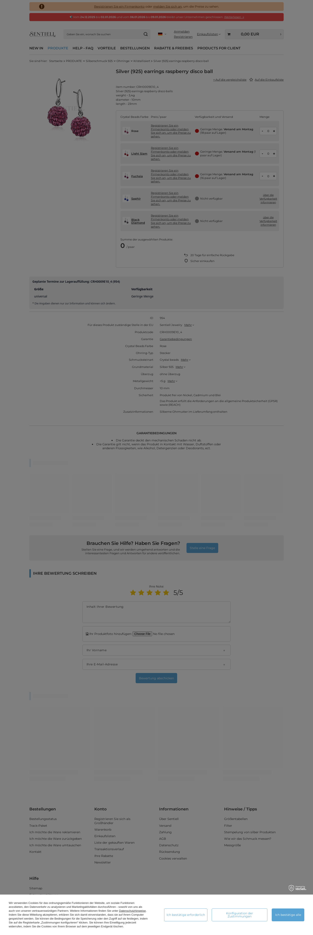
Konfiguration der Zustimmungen (239, 914)
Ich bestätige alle (288, 915)
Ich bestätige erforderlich (185, 915)
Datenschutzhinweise (132, 910)
